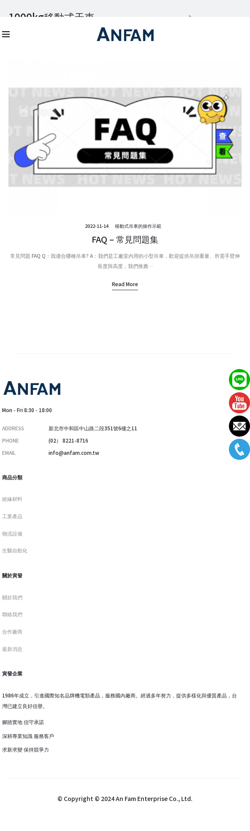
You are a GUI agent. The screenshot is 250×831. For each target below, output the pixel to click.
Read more (125, 283)
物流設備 (12, 533)
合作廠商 (12, 631)
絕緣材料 (12, 498)
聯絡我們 (12, 614)
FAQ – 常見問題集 (125, 239)
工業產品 (12, 515)
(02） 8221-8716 (68, 440)
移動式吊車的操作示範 (138, 225)
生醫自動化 (14, 550)
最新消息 (12, 648)
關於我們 (12, 597)
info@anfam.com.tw (74, 452)
